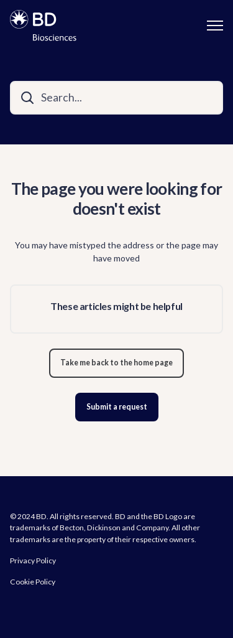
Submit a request (116, 406)
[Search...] (116, 98)
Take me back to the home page (116, 362)
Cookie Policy (32, 581)
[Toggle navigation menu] (215, 25)
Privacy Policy (33, 560)
